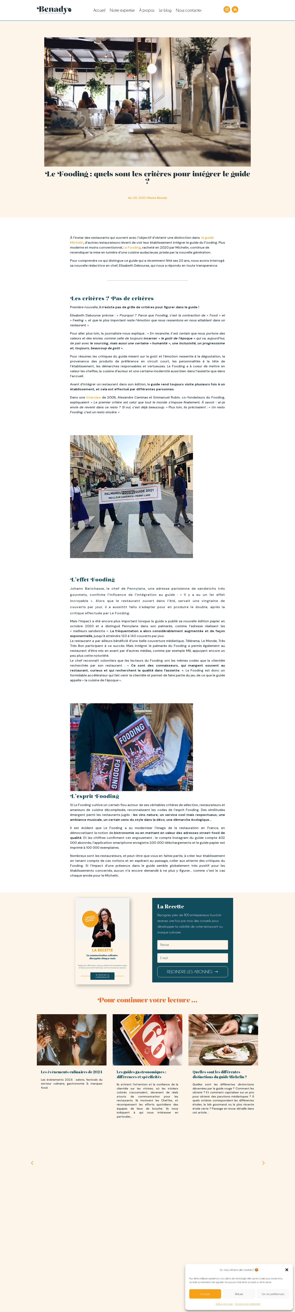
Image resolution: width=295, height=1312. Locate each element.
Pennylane (136, 588)
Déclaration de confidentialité (247, 1304)
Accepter (205, 1294)
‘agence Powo (163, 1302)
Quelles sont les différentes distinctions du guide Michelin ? (220, 1074)
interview (93, 397)
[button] (287, 1270)
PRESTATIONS (110, 1261)
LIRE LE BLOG (185, 1261)
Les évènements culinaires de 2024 (71, 1071)
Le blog (165, 10)
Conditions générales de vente (137, 1296)
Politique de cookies (224, 1304)
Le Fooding (132, 247)
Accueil (99, 10)
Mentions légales (105, 1296)
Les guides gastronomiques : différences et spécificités (141, 1074)
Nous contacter (188, 10)
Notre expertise (122, 10)
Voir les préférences (273, 1294)
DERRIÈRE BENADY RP (147, 1261)
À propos (146, 10)
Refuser (239, 1294)
